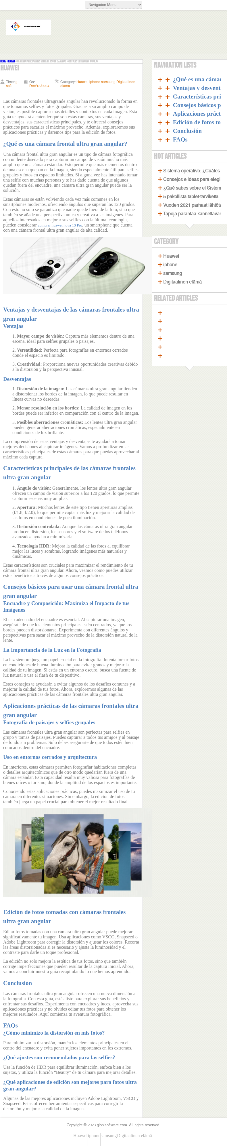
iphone (170, 264)
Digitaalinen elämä (182, 282)
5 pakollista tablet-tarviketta (190, 196)
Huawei (11, 61)
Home (3, 61)
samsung (172, 273)
